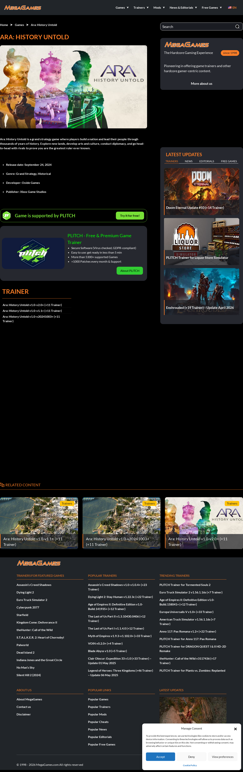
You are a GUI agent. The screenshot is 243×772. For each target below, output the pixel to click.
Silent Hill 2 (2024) (29, 675)
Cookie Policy (190, 765)
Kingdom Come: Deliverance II (37, 622)
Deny (191, 756)
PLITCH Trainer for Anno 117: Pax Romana (187, 639)
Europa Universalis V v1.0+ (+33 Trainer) (186, 612)
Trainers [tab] (172, 161)
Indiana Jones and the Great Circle (39, 660)
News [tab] (188, 161)
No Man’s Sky (26, 667)
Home (4, 25)
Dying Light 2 (25, 592)
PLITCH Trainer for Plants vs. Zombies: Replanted (192, 670)
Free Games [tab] (229, 161)
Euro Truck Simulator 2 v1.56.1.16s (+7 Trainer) (190, 592)
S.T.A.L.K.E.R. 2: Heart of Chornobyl (40, 637)
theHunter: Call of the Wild (35, 630)
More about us (201, 83)
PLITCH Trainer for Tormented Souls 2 (184, 584)
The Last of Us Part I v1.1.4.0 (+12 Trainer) (116, 628)
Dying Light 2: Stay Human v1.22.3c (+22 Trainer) (120, 597)
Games (19, 25)
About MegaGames (29, 699)
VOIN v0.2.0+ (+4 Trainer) (105, 643)
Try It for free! (130, 215)
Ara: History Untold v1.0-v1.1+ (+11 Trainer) (32, 310)
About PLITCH (129, 270)
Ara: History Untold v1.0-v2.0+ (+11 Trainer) (32, 305)
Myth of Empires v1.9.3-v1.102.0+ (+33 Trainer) (120, 636)
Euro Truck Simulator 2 (32, 600)
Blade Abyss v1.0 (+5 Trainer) (107, 651)
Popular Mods (97, 714)
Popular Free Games (101, 744)
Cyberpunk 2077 (28, 607)
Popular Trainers (99, 706)
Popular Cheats (98, 722)
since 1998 (230, 53)
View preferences (223, 756)
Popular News (97, 729)
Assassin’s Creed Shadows (34, 584)
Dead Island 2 (25, 652)
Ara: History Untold (44, 25)
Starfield (22, 615)
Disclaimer (24, 714)
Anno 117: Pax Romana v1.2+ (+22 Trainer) (187, 631)
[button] (235, 728)
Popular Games (98, 699)
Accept (160, 756)
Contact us (24, 706)
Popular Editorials (100, 737)
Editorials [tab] (206, 161)
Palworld (23, 645)
